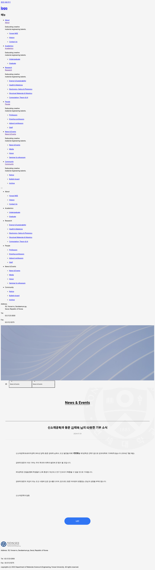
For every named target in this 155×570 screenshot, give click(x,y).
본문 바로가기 (6, 2)
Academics (9, 46)
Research (8, 67)
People (7, 102)
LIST (77, 521)
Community (9, 161)
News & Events (10, 131)
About (7, 20)
